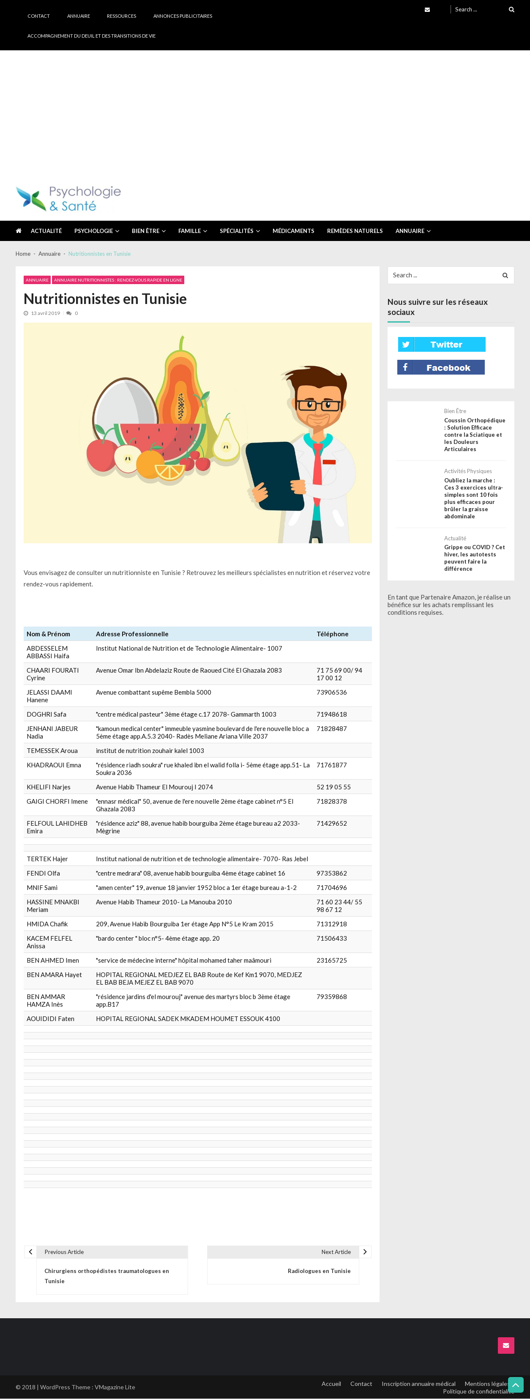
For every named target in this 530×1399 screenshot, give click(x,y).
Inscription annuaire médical (418, 1384)
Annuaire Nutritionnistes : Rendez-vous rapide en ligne (119, 279)
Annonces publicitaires (182, 16)
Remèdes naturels (355, 230)
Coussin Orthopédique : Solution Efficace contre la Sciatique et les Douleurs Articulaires (474, 434)
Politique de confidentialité (478, 1391)
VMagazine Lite (115, 1387)
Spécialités (237, 230)
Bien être (145, 230)
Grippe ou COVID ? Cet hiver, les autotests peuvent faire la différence (474, 557)
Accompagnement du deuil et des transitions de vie (91, 35)
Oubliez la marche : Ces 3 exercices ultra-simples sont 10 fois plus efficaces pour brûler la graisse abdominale (475, 497)
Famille (189, 230)
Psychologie (93, 230)
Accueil (330, 1384)
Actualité (46, 230)
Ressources (121, 16)
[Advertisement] (265, 114)
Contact (38, 16)
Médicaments (293, 230)
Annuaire (78, 16)
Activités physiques (468, 471)
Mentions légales (487, 1384)
